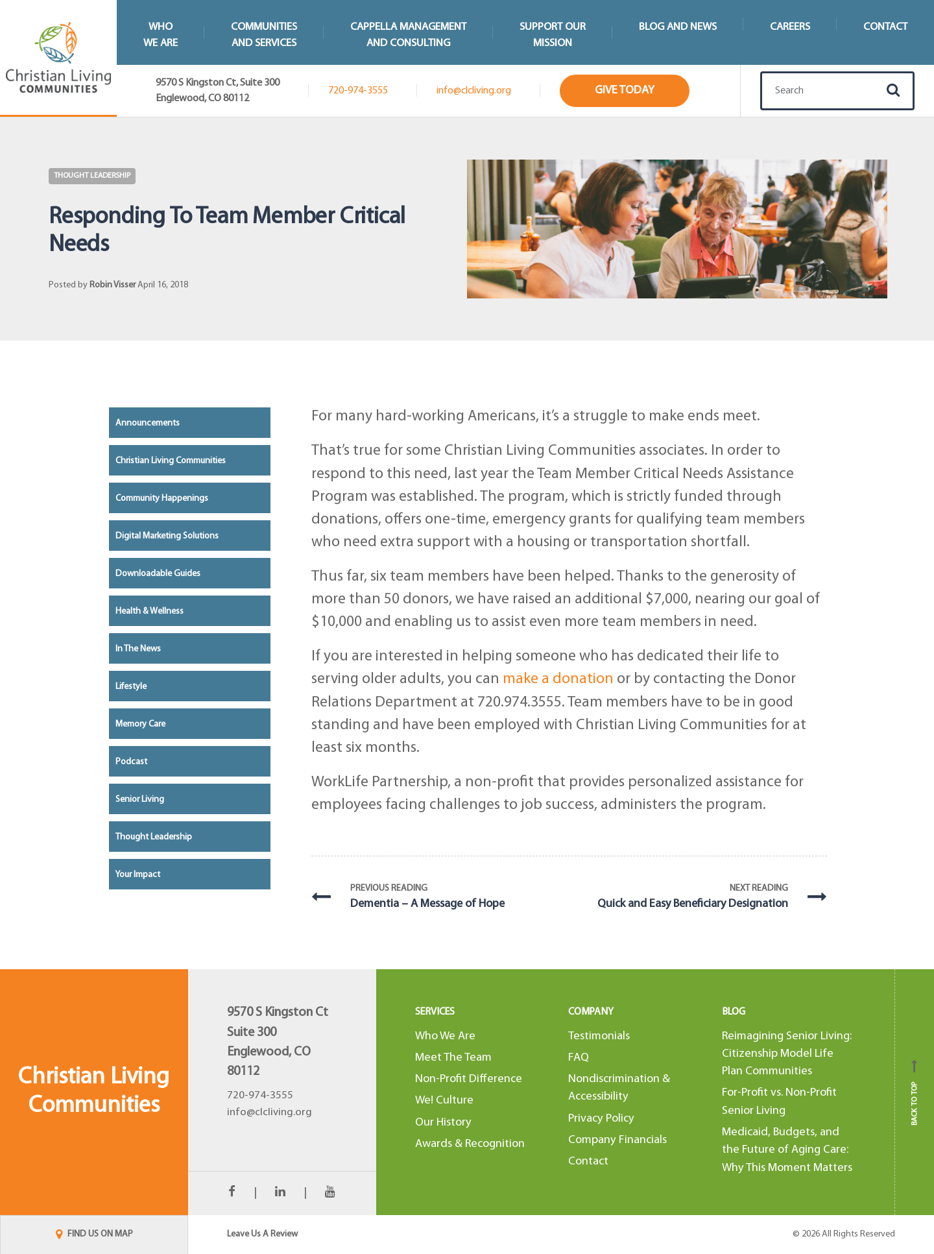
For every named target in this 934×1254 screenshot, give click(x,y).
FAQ (578, 1058)
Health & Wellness (149, 611)
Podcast (131, 762)
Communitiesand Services (264, 35)
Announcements (147, 423)
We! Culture (444, 1100)
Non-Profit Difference (468, 1079)
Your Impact (137, 875)
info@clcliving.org (474, 91)
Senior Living (139, 799)
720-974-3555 (358, 91)
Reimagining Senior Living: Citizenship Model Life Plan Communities (787, 1054)
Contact (885, 26)
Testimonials (599, 1036)
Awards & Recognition (470, 1144)
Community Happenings (161, 498)
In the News (138, 649)
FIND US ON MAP (94, 1234)
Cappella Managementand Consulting (408, 35)
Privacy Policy (601, 1119)
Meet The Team (453, 1058)
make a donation (558, 679)
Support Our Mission (553, 35)
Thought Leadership (92, 176)
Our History (443, 1122)
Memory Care (140, 724)
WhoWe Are (160, 35)
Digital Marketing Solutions (167, 536)
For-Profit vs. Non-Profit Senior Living (779, 1101)
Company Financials (617, 1140)
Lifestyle (131, 687)
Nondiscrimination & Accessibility (619, 1088)
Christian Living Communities (170, 461)
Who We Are (445, 1036)
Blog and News (678, 26)
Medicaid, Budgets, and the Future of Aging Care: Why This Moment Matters (787, 1150)
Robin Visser (113, 285)
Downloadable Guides (157, 574)
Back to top (914, 1092)
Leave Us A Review (262, 1234)
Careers (790, 26)
